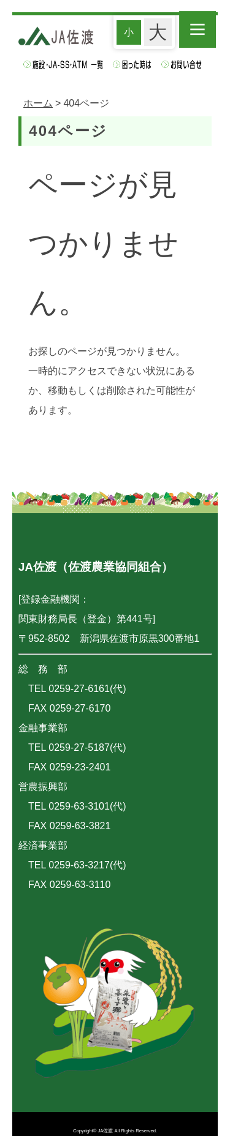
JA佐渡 (105, 1131)
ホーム (38, 103)
